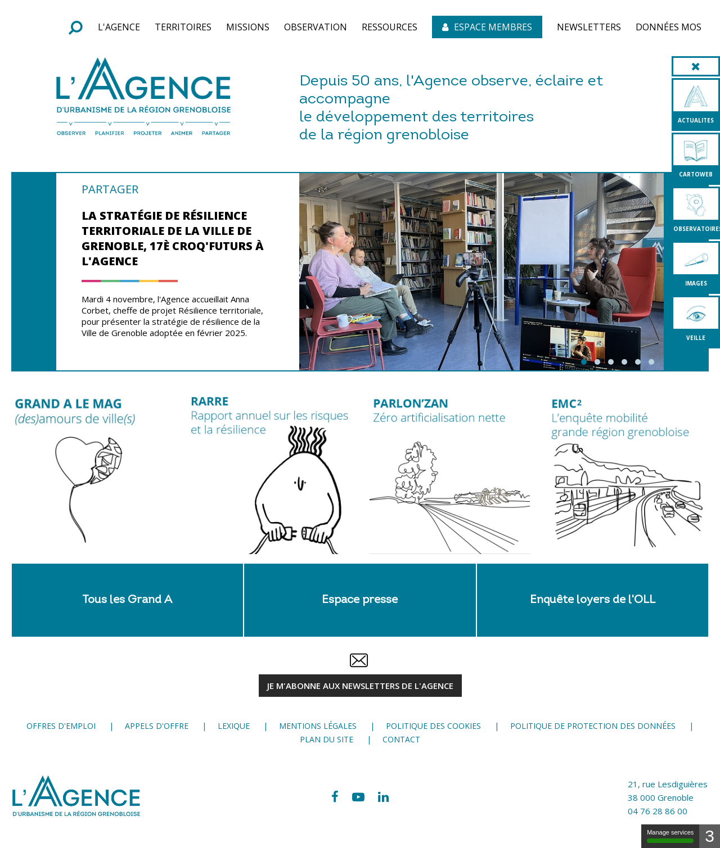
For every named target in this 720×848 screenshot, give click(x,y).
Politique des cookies (433, 725)
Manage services (670, 836)
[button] (119, 27)
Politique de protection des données (593, 725)
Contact (401, 739)
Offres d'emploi (61, 725)
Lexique (234, 725)
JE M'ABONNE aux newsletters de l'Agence (360, 685)
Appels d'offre (156, 725)
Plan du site (326, 739)
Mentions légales (318, 725)
